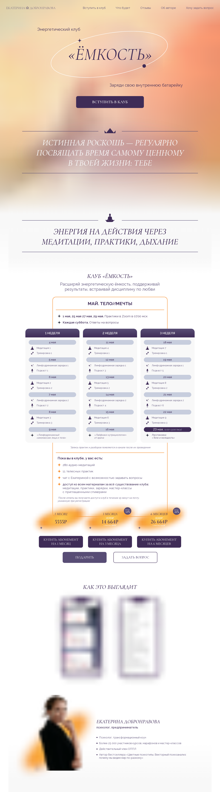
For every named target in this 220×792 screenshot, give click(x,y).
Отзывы (145, 8)
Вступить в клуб (94, 8)
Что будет (123, 8)
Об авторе (168, 8)
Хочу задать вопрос (200, 8)
